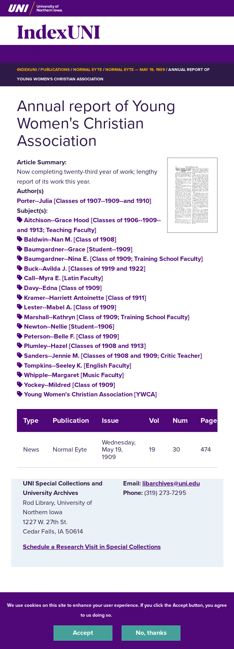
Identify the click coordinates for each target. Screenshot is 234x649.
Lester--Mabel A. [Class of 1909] (70, 307)
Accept (83, 633)
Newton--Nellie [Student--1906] (69, 327)
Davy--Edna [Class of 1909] (63, 288)
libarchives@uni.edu (171, 483)
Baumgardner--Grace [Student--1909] (78, 249)
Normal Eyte (87, 69)
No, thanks (151, 633)
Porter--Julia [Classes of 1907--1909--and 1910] (84, 201)
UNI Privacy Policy (134, 615)
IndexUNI (58, 30)
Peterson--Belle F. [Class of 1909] (71, 336)
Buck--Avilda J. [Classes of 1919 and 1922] (85, 269)
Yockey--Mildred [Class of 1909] (69, 385)
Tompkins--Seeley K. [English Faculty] (77, 366)
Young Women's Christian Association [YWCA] (90, 394)
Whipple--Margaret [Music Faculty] (74, 375)
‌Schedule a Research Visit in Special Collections (92, 547)
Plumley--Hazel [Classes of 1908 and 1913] (85, 346)
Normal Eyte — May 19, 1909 (135, 69)
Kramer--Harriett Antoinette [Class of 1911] (85, 298)
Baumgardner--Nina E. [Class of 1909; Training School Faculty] (113, 259)
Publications (55, 69)
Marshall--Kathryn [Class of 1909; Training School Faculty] (107, 317)
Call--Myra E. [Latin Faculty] (63, 278)
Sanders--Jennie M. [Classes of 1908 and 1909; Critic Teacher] (113, 356)
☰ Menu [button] (31, 53)
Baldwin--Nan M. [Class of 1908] (70, 240)
